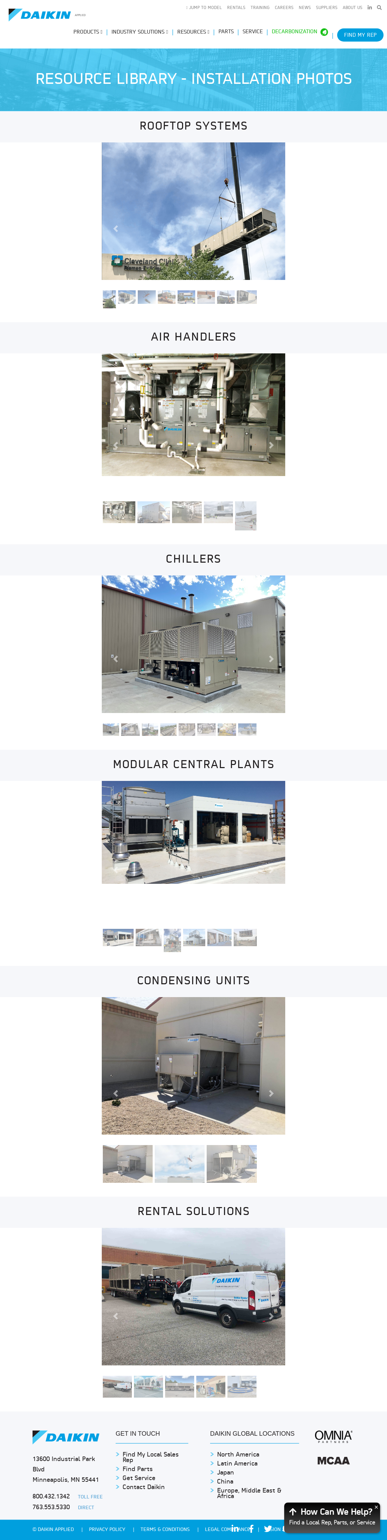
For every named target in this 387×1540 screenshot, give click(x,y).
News (305, 8)
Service (253, 32)
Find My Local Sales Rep (151, 1458)
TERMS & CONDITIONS (166, 1529)
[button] (115, 228)
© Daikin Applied (54, 1529)
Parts (226, 32)
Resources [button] (193, 32)
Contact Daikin (144, 1487)
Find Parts (138, 1469)
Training (260, 8)
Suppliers (327, 8)
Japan (225, 1473)
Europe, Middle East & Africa (249, 1494)
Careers (284, 8)
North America (238, 1455)
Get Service (139, 1478)
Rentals (236, 8)
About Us (352, 8)
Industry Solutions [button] (139, 32)
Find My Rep (360, 35)
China (225, 1482)
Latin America (237, 1464)
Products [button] (87, 32)
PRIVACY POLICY (108, 1529)
